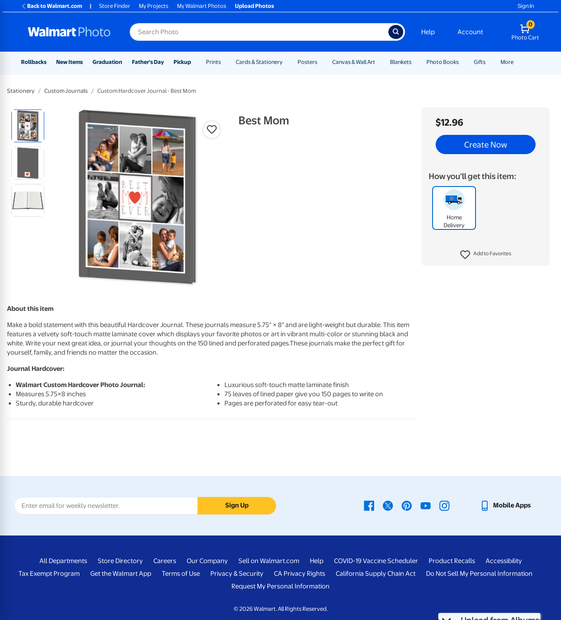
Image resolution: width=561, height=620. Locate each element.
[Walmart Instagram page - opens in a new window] (444, 505)
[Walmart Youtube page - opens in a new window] (425, 505)
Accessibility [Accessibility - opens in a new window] (504, 561)
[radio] (27, 125)
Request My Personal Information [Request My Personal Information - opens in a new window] (280, 586)
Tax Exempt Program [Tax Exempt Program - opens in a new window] (49, 574)
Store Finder (114, 6)
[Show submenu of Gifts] (489, 62)
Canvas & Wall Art (353, 62)
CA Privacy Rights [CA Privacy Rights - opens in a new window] (299, 574)
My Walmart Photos (201, 6)
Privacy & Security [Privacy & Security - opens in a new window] (236, 574)
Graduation (107, 62)
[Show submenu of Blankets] (415, 62)
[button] (486, 254)
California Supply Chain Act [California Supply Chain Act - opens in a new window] (375, 574)
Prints (213, 62)
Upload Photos (254, 6)
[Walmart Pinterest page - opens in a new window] (406, 505)
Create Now (485, 144)
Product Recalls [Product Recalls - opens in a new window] (452, 561)
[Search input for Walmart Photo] (259, 32)
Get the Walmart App (120, 574)
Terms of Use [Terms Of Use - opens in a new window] (181, 574)
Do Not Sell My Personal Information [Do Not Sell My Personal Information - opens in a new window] (479, 574)
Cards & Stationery (259, 62)
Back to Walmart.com (51, 6)
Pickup (182, 62)
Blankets (401, 62)
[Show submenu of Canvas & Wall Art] (379, 62)
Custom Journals (66, 91)
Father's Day (148, 62)
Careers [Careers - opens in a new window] (164, 561)
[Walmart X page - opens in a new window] (388, 505)
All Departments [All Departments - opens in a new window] (63, 561)
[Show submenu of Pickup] (195, 62)
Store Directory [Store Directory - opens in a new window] (120, 561)
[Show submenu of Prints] (224, 62)
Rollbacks (33, 62)
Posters (307, 62)
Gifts (480, 62)
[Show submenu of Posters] (321, 62)
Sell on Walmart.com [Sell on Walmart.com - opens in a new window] (268, 561)
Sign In (526, 6)
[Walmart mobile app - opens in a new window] (505, 505)
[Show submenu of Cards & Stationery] (286, 62)
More (507, 62)
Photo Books (442, 62)
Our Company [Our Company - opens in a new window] (207, 561)
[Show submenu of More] (517, 62)
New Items (69, 62)
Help (428, 32)
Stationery (21, 91)
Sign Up (237, 505)
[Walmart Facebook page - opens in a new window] (369, 505)
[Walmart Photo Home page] (69, 32)
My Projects (153, 6)
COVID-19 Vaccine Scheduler (376, 561)
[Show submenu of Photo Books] (462, 62)
